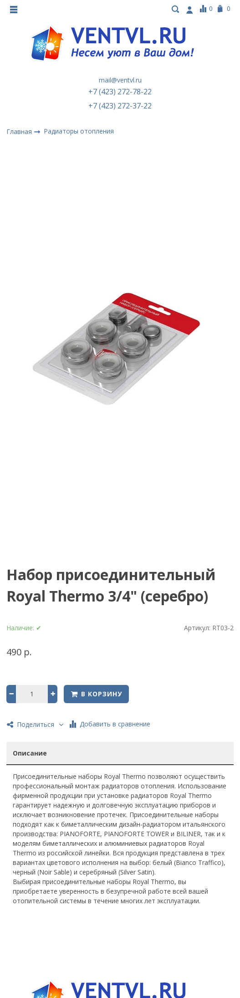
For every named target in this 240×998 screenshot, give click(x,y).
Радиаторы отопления (79, 131)
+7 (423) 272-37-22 (120, 106)
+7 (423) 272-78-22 (120, 92)
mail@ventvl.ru (120, 80)
